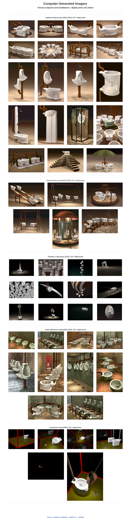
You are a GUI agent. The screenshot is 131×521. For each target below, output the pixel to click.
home (49, 517)
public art (72, 517)
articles (81, 517)
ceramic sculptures (60, 517)
